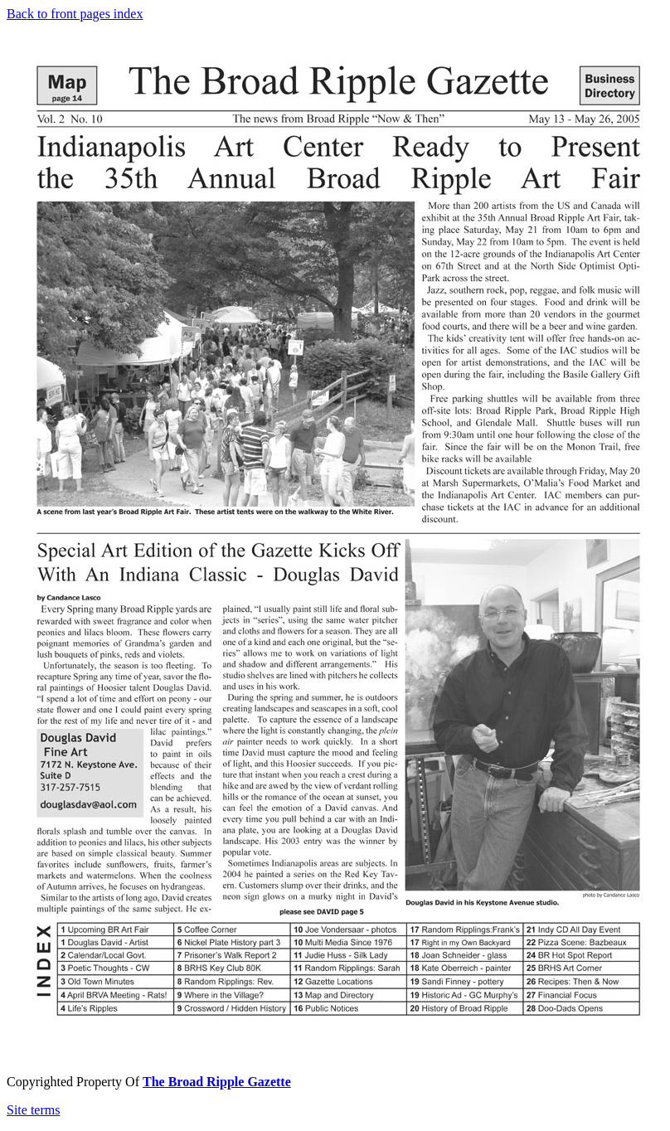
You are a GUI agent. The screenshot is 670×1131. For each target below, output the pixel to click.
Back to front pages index (75, 14)
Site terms (33, 1110)
